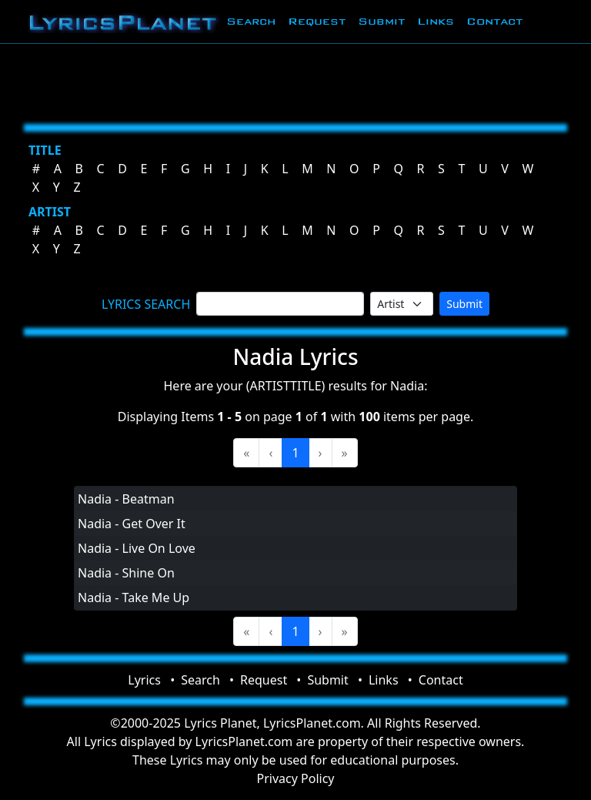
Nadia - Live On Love (136, 548)
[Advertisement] (295, 80)
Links (435, 21)
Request (317, 21)
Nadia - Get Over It (131, 523)
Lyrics (144, 679)
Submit (381, 21)
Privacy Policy (296, 778)
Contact (494, 21)
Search (250, 21)
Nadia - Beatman (126, 498)
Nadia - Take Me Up (133, 597)
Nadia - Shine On (126, 572)
